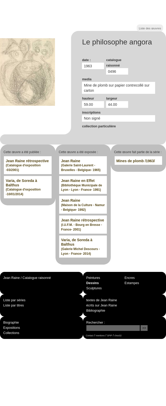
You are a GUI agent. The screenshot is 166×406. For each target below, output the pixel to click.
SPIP (109, 335)
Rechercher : (95, 322)
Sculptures (94, 288)
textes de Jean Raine (101, 300)
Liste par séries (14, 300)
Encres (130, 278)
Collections (11, 333)
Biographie (11, 322)
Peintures (93, 278)
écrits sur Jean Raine (101, 305)
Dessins (92, 283)
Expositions (11, 328)
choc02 (118, 335)
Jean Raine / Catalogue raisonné (27, 278)
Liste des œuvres (150, 28)
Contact (89, 335)
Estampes (132, 283)
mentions (100, 335)
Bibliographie (95, 310)
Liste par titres (13, 305)
